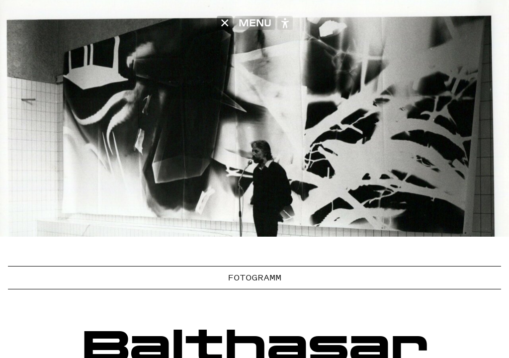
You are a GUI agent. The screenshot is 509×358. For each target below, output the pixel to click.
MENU (255, 23)
